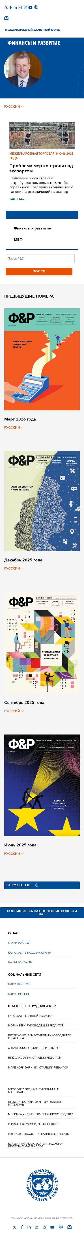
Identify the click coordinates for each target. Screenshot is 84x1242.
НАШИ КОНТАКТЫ (20, 962)
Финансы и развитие (32, 228)
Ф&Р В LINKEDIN (18, 994)
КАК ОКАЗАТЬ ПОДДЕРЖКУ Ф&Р (29, 952)
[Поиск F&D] (40, 258)
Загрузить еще (23, 885)
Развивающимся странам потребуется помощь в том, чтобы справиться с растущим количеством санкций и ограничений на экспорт (41, 185)
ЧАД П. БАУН (17, 199)
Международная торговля (31, 153)
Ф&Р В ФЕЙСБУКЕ (19, 984)
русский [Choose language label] (14, 106)
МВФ (18, 239)
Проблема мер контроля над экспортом (41, 168)
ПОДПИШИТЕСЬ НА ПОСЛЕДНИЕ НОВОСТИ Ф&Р (42, 912)
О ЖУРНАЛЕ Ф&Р (19, 943)
